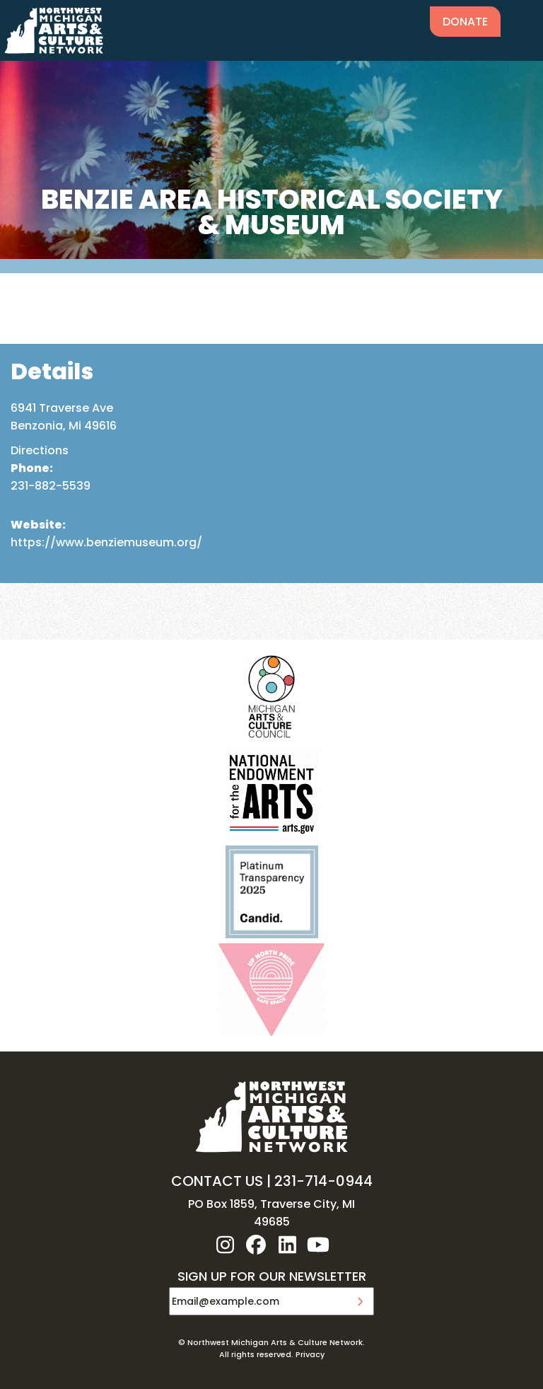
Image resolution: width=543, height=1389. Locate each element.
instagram (225, 1244)
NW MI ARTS (54, 30)
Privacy (310, 1354)
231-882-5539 (50, 486)
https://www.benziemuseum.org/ (106, 542)
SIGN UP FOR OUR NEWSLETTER (271, 1277)
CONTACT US (217, 1181)
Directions (40, 450)
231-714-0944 (323, 1181)
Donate (465, 21)
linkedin (287, 1244)
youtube (318, 1244)
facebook (256, 1244)
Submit (360, 1301)
